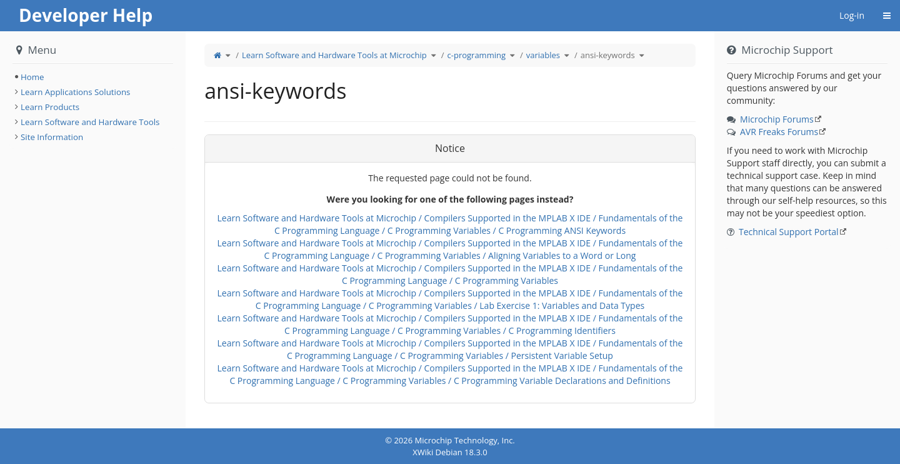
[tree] (92, 76)
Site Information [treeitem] (52, 137)
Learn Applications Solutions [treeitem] (75, 92)
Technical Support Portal (789, 232)
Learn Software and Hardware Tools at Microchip (334, 55)
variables (543, 55)
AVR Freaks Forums (779, 132)
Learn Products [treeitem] (50, 107)
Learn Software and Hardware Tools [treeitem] (90, 122)
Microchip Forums (777, 119)
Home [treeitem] (32, 77)
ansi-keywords (608, 55)
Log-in (851, 15)
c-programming (477, 55)
